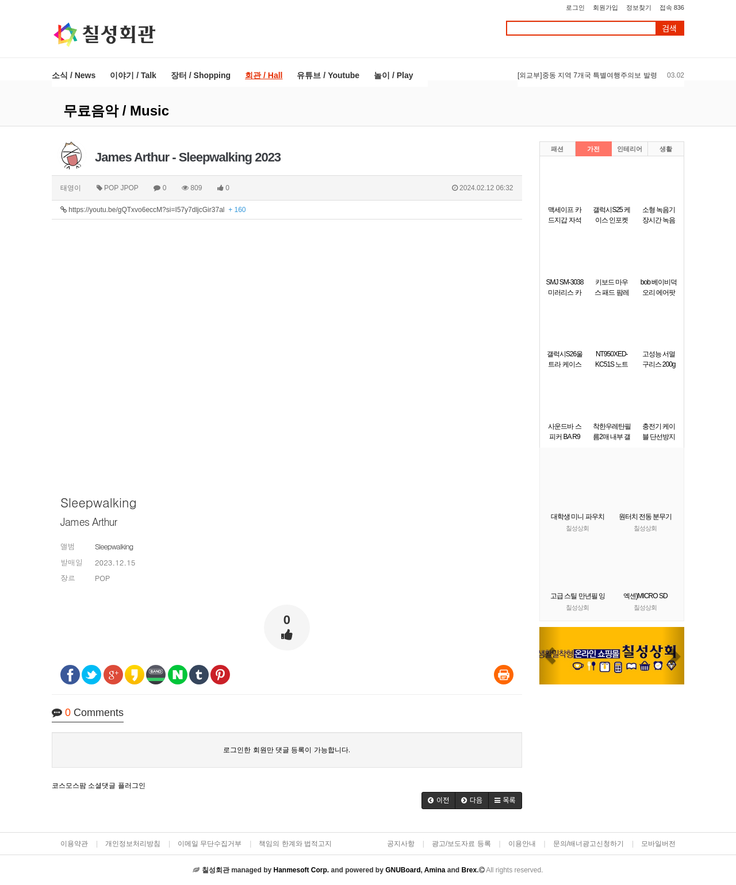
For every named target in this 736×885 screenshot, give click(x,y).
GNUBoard (402, 870)
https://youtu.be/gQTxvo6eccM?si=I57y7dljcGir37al (153, 210)
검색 (669, 28)
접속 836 (672, 7)
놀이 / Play (393, 75)
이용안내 (522, 844)
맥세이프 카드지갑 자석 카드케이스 (564, 220)
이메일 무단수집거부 (209, 844)
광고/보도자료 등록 (461, 844)
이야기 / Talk (133, 75)
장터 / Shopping (201, 75)
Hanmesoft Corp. (301, 870)
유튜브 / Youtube (328, 75)
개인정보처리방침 (132, 844)
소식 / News (73, 75)
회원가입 (605, 7)
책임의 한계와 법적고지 (295, 844)
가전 (593, 148)
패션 (557, 148)
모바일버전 (658, 844)
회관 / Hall (263, 75)
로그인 (575, 7)
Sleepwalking (114, 546)
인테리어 (629, 148)
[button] (438, 800)
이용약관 (74, 844)
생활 (666, 148)
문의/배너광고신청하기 (588, 844)
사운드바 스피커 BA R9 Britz (564, 436)
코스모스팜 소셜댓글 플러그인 (98, 786)
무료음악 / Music (116, 110)
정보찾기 (638, 7)
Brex (469, 870)
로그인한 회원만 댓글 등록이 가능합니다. (286, 750)
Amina (435, 870)
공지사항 (401, 844)
